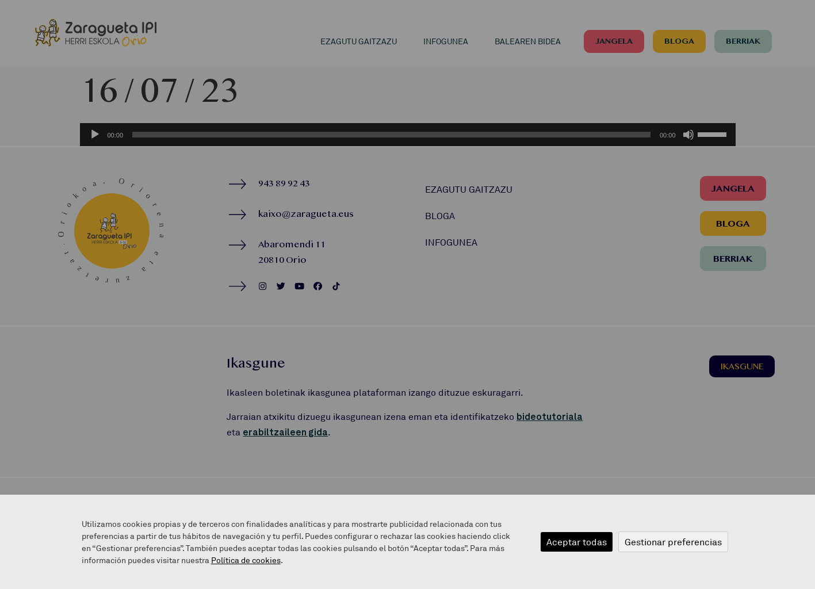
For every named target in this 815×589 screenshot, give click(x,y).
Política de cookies (246, 560)
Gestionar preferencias (673, 542)
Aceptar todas (576, 542)
